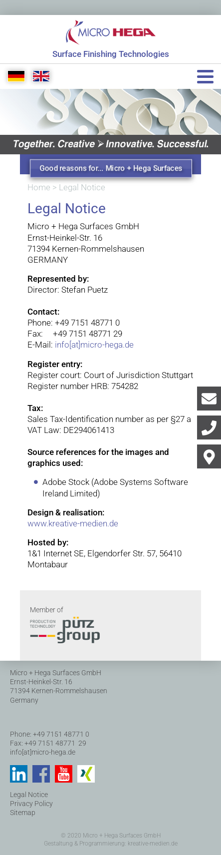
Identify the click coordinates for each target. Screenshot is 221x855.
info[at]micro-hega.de (94, 345)
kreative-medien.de (153, 843)
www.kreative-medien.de (72, 523)
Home (38, 187)
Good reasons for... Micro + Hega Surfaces (111, 168)
